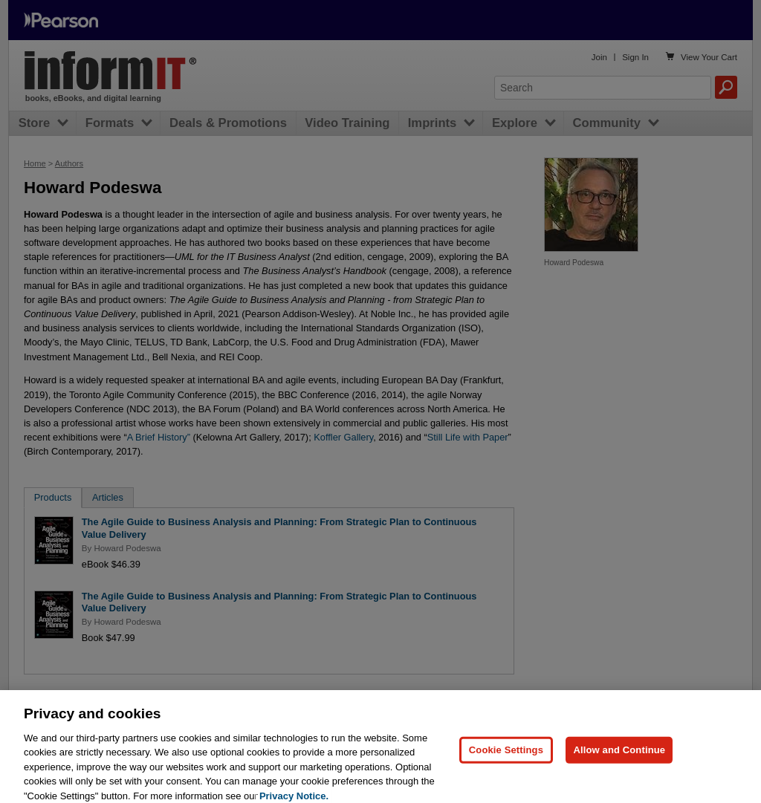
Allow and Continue (619, 759)
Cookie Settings (506, 759)
